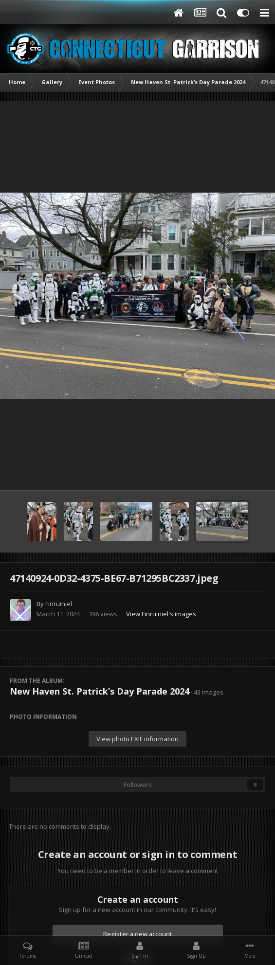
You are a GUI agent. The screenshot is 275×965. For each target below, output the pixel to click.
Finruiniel (58, 603)
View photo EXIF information (137, 738)
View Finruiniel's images (161, 613)
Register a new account (137, 933)
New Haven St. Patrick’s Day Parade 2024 (99, 691)
